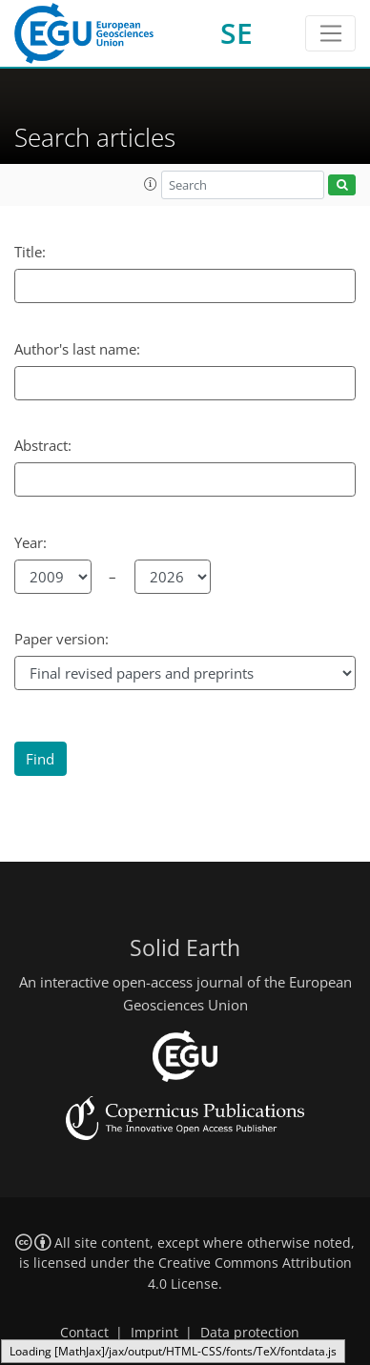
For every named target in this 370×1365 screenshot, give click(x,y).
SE (236, 32)
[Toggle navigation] (330, 33)
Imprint (154, 1332)
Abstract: (43, 445)
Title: (30, 251)
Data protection (249, 1332)
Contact (84, 1332)
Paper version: (61, 638)
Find (40, 758)
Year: (30, 542)
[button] (150, 184)
